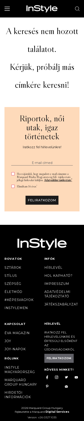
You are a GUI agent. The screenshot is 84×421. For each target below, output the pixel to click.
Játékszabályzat (61, 304)
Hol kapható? (58, 276)
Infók (49, 258)
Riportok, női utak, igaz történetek (42, 127)
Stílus (10, 276)
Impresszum (56, 284)
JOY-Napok (15, 349)
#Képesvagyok (18, 300)
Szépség (12, 284)
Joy (7, 341)
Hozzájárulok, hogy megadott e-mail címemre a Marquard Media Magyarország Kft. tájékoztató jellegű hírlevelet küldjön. (44, 177)
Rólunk (11, 358)
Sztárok (12, 268)
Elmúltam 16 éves (27, 186)
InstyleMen (16, 308)
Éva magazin (17, 333)
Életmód (13, 292)
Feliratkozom (42, 200)
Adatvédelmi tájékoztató (58, 180)
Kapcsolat (15, 324)
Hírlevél (53, 268)
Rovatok (13, 258)
